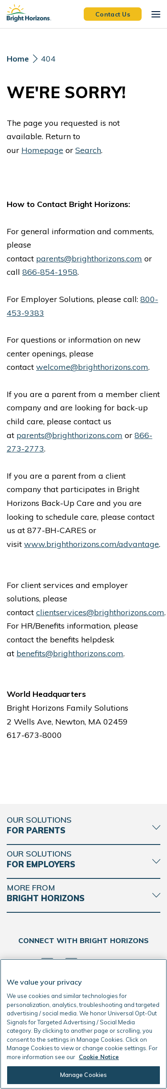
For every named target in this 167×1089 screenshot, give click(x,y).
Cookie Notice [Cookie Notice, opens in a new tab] (99, 1056)
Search (88, 150)
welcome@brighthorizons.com (92, 367)
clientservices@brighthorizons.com (100, 612)
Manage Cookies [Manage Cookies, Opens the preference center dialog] (83, 1074)
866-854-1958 (49, 272)
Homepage (42, 150)
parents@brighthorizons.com (89, 258)
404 (48, 59)
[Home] (18, 61)
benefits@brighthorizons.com (69, 653)
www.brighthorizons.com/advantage (91, 544)
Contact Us (112, 14)
